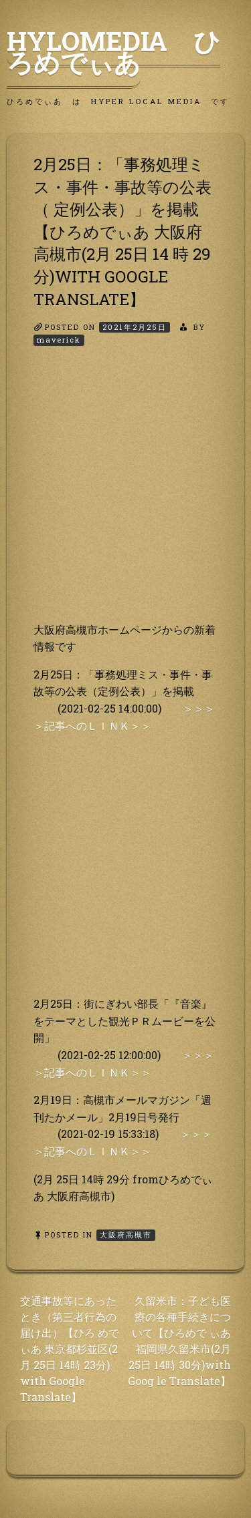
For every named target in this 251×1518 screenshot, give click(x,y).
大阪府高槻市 (126, 1234)
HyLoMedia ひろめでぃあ (113, 51)
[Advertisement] (125, 496)
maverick (59, 340)
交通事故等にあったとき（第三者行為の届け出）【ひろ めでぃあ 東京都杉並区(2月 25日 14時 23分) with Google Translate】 (69, 1349)
